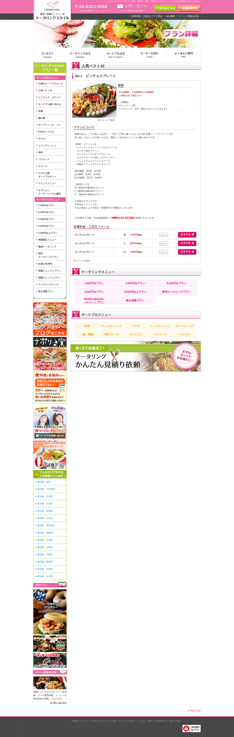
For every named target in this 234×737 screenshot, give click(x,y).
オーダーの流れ (126, 721)
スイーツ (42, 166)
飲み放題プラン (46, 291)
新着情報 (136, 16)
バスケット (44, 159)
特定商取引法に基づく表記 (167, 721)
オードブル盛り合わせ (49, 104)
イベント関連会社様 (189, 16)
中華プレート (111, 334)
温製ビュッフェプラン (49, 277)
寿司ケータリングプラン (176, 291)
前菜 (40, 111)
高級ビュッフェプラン (49, 270)
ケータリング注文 (89, 721)
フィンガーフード (111, 326)
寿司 (40, 152)
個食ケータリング (47, 246)
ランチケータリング (48, 284)
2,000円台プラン (46, 212)
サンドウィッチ (184, 326)
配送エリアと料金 (153, 16)
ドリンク (184, 334)
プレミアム (135, 334)
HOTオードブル (46, 132)
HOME (75, 721)
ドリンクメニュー (47, 183)
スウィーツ (160, 334)
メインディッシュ (47, 145)
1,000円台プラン (46, 205)
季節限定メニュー (47, 240)
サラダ (41, 138)
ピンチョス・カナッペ (49, 97)
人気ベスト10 (45, 90)
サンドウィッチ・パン (49, 125)
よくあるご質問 (144, 721)
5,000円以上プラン (47, 233)
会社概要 (170, 16)
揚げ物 (41, 118)
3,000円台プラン (46, 219)
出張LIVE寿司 (45, 264)
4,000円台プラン (46, 226)
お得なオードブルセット (50, 83)
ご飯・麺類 (86, 334)
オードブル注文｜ (109, 721)
